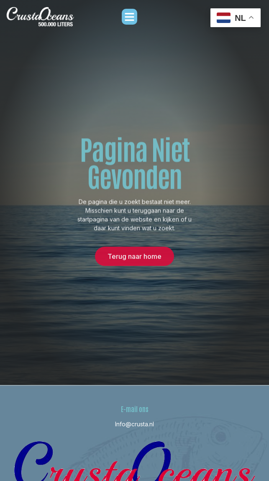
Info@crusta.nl (134, 424)
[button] (130, 17)
